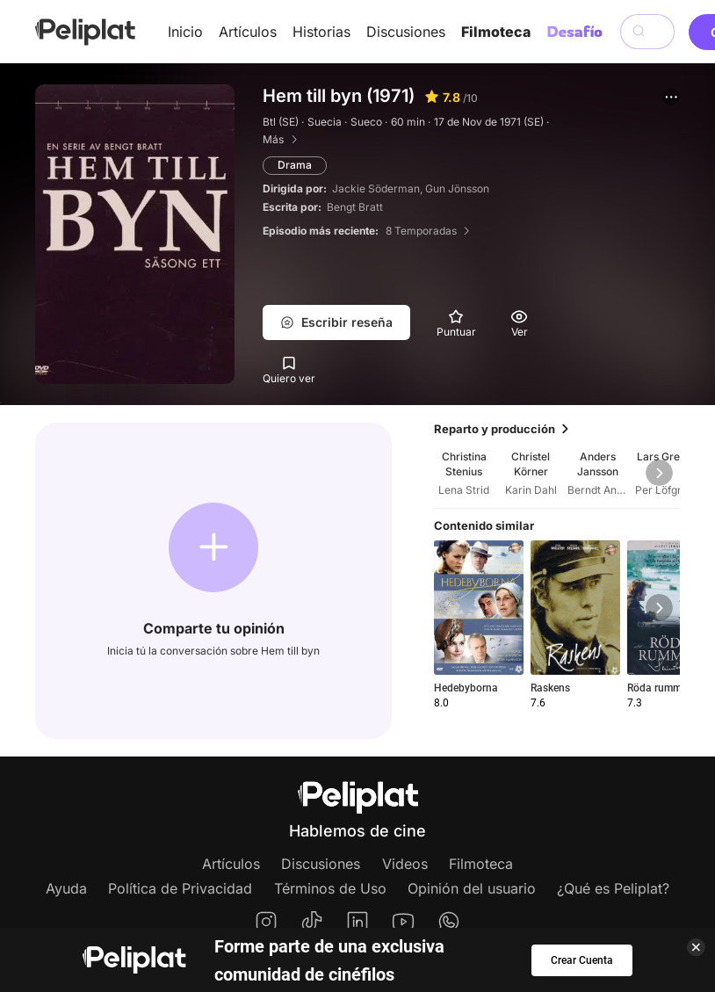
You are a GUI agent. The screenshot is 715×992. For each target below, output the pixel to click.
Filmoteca (496, 31)
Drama (295, 164)
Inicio (185, 31)
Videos (405, 864)
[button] (671, 96)
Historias (321, 31)
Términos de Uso (330, 888)
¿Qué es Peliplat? (613, 888)
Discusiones (405, 31)
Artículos (248, 31)
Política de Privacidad (180, 888)
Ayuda (66, 888)
